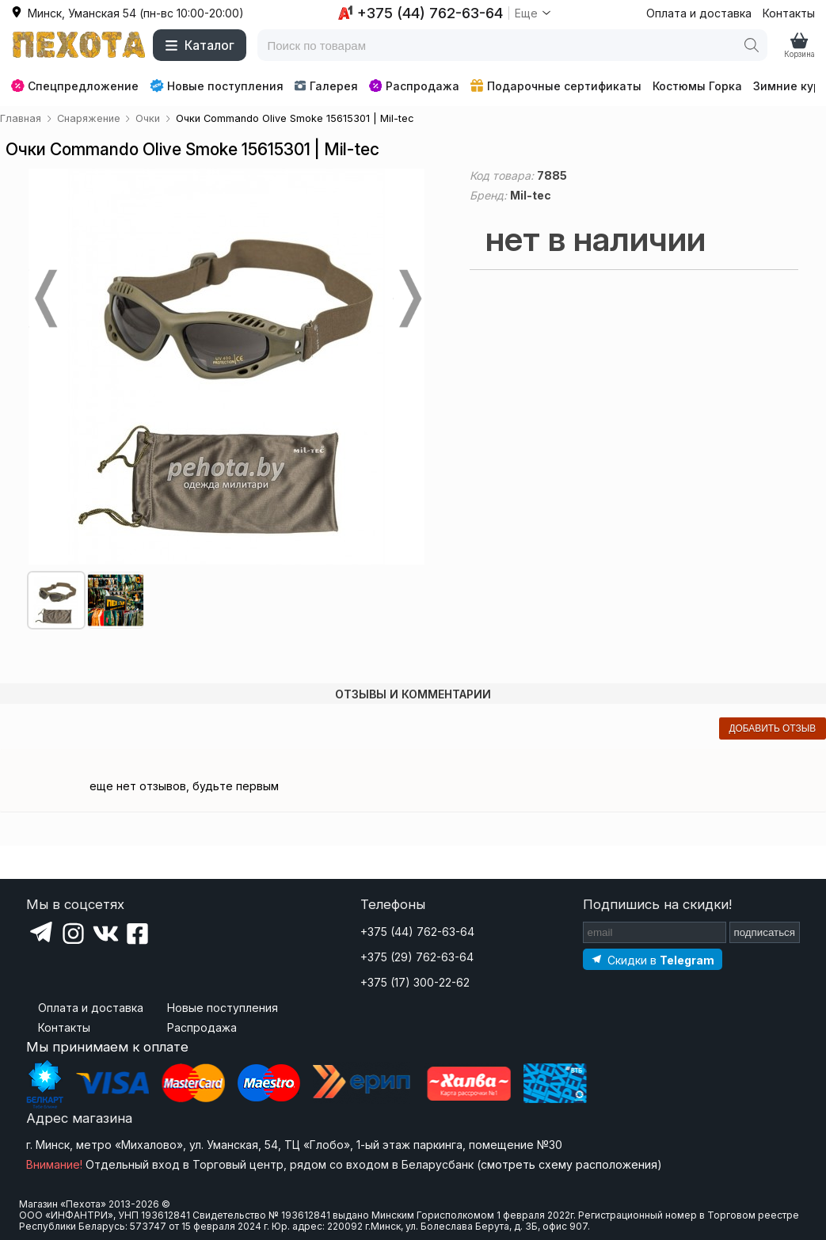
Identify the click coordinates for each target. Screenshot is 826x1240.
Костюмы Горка (697, 86)
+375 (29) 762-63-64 (417, 957)
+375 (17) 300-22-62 (415, 982)
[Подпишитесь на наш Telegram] (652, 959)
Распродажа (414, 86)
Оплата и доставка (699, 13)
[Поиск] (751, 45)
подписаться (765, 932)
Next (408, 298)
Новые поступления (217, 85)
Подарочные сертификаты (555, 86)
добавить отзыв (772, 728)
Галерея (326, 86)
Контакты (789, 13)
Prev (44, 298)
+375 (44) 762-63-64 (417, 931)
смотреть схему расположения (569, 1164)
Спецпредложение (75, 86)
